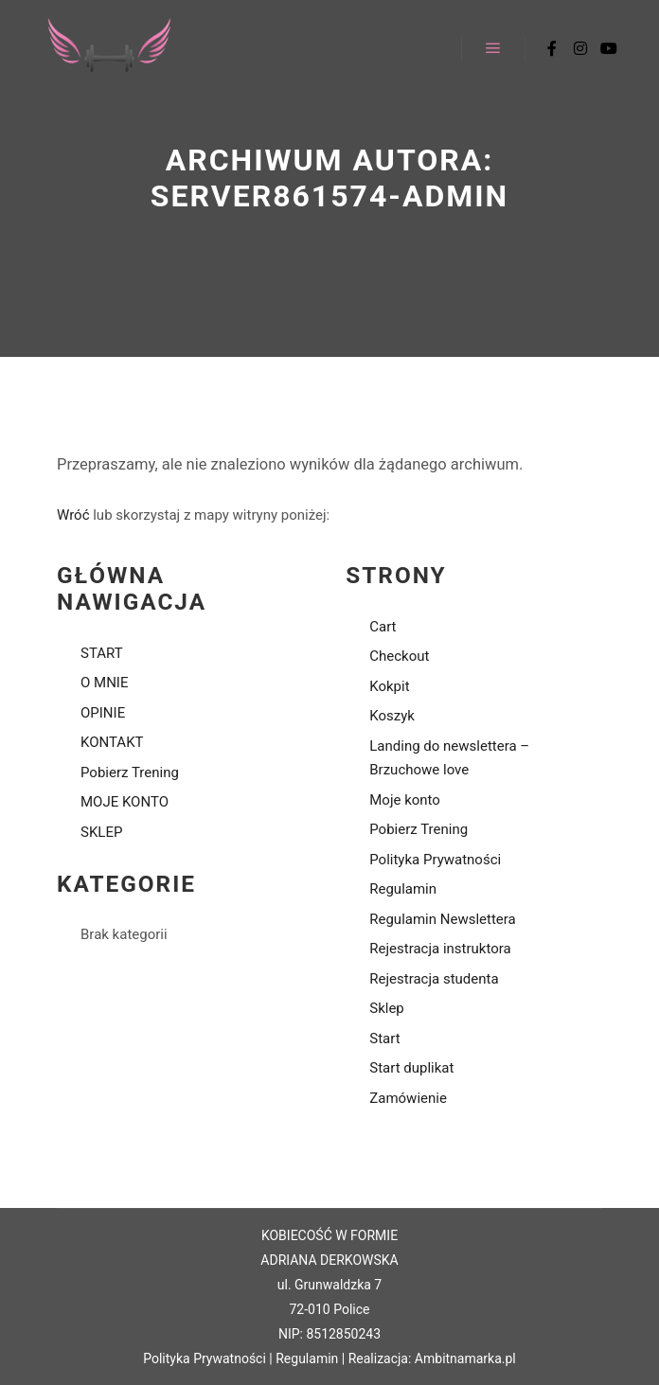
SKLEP (101, 832)
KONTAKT (112, 742)
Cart (382, 626)
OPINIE (102, 712)
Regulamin (402, 888)
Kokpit (389, 686)
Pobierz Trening (129, 772)
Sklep (386, 1008)
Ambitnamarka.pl (465, 1358)
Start (384, 1038)
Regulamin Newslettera (442, 919)
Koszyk (392, 715)
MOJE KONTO (124, 801)
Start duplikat (411, 1067)
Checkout (399, 656)
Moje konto (404, 799)
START (101, 653)
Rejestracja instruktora (439, 948)
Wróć (73, 515)
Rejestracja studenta (433, 978)
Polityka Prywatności (435, 859)
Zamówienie (408, 1098)
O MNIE (104, 682)
